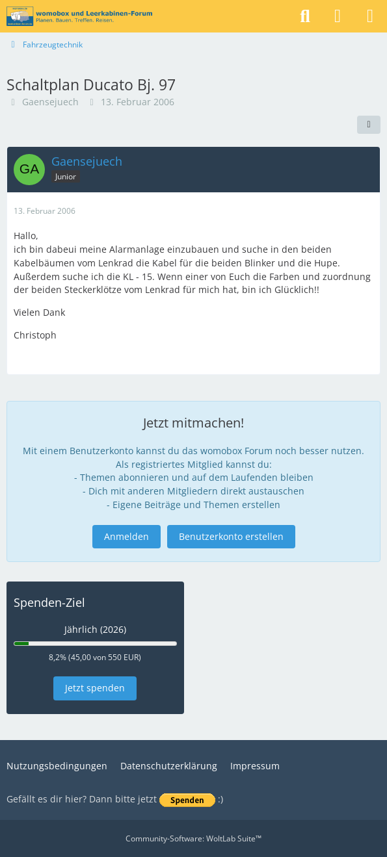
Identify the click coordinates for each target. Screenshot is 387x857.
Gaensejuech (50, 102)
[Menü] (370, 16)
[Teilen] (368, 125)
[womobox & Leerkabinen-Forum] (79, 16)
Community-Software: (193, 838)
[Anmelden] (338, 16)
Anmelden (126, 536)
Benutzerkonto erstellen (231, 536)
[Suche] (305, 16)
